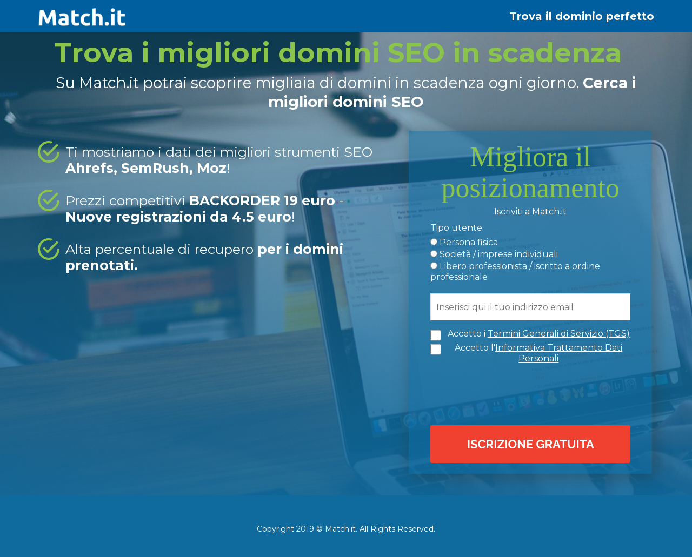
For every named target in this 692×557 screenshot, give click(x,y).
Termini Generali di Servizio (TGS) (559, 333)
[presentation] (533, 393)
